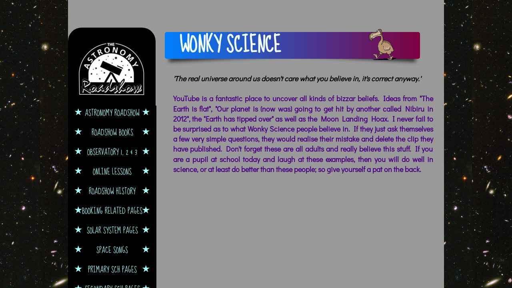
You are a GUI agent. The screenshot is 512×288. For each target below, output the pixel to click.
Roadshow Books (112, 132)
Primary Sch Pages (112, 269)
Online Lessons (112, 171)
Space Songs (112, 249)
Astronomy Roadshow (112, 112)
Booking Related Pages (112, 210)
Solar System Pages (112, 230)
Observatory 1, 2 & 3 (112, 151)
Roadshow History (112, 191)
